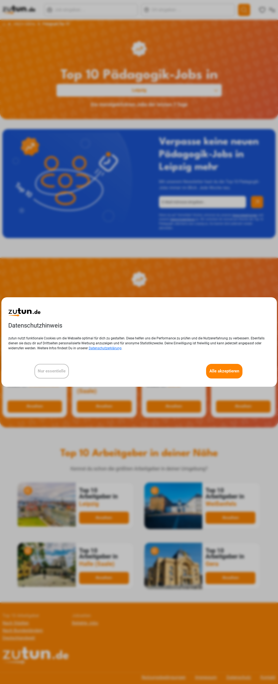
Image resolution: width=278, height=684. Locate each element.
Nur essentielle (52, 371)
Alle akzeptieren (224, 371)
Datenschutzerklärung (105, 348)
